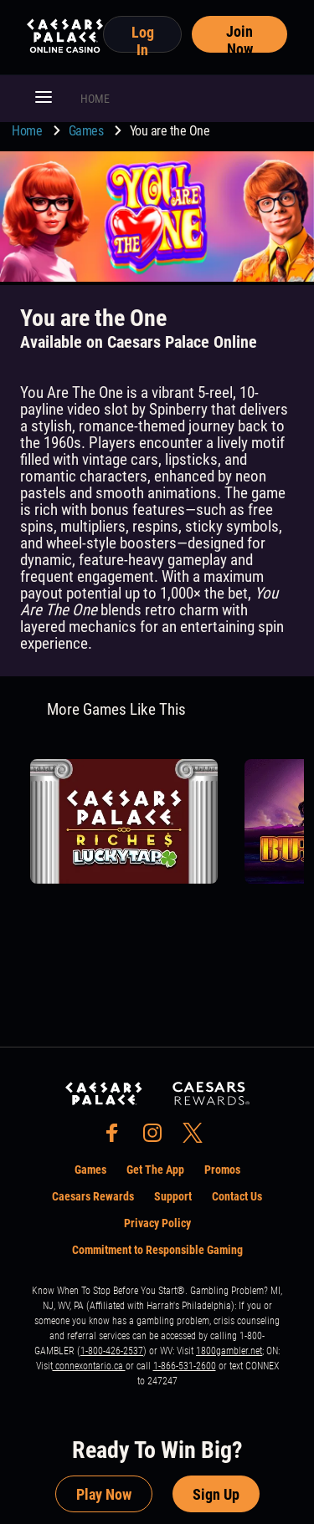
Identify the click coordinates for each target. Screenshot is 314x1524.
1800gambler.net (229, 1351)
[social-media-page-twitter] (198, 1137)
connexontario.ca (89, 1366)
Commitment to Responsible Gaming (157, 1249)
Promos (222, 1169)
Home (28, 131)
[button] (43, 98)
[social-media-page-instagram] (157, 1137)
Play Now (103, 1494)
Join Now (239, 38)
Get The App (155, 1169)
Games (87, 131)
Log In (142, 38)
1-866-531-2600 (184, 1366)
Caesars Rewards (93, 1196)
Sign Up (216, 1494)
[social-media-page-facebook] (117, 1137)
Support (173, 1196)
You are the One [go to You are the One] (170, 131)
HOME (95, 98)
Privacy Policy (157, 1223)
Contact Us (237, 1196)
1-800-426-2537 (111, 1351)
